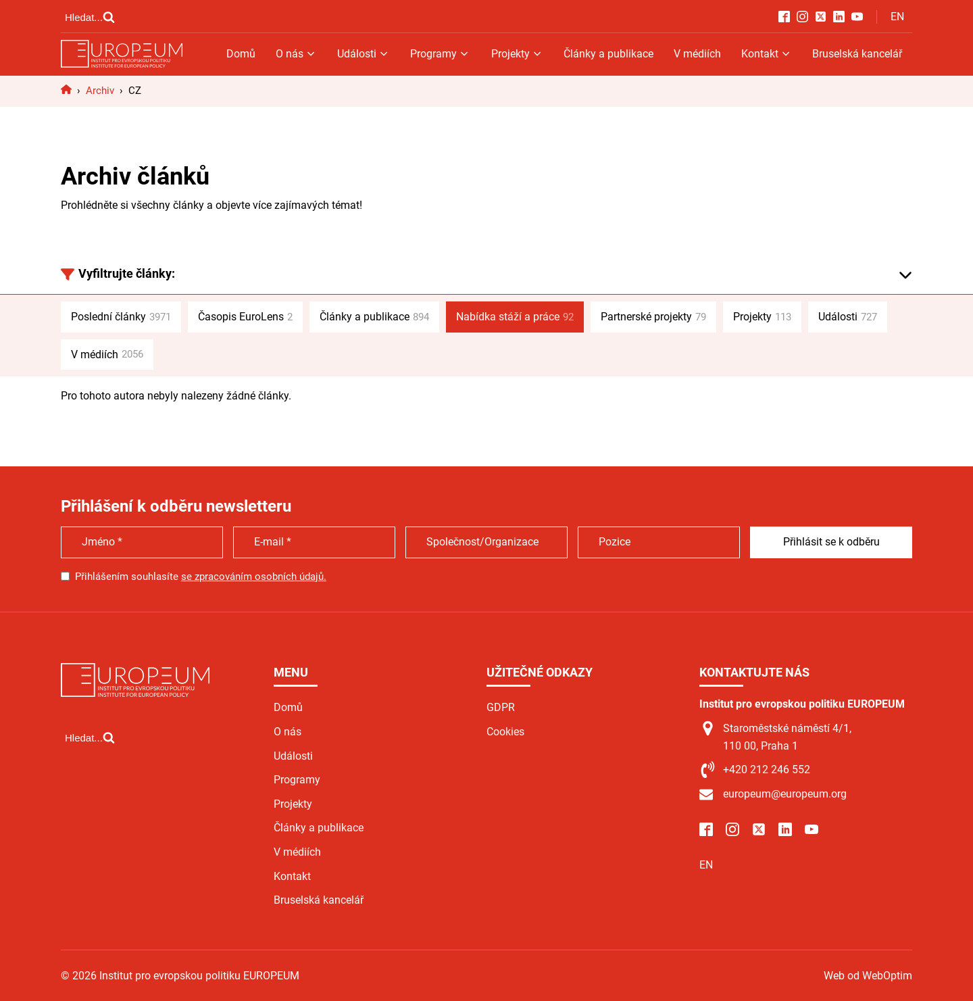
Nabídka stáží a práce (515, 317)
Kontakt (766, 53)
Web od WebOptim (868, 975)
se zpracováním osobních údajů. (253, 576)
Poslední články (121, 317)
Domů (240, 53)
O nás (296, 53)
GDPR (501, 707)
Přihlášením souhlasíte (200, 576)
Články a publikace (608, 53)
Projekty (517, 53)
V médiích (697, 53)
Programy (440, 53)
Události (363, 53)
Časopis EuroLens (245, 317)
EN (897, 16)
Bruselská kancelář (857, 53)
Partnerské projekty (653, 317)
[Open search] (90, 17)
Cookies (505, 731)
